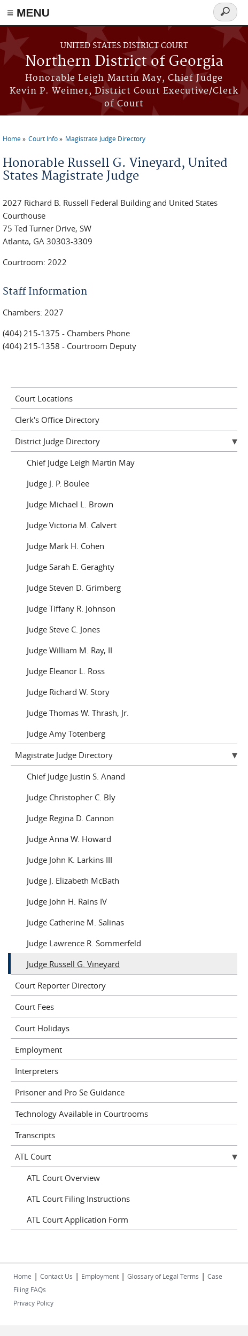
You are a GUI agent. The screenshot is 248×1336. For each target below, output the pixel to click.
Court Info (43, 138)
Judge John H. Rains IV (67, 901)
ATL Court (33, 1156)
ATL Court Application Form (77, 1219)
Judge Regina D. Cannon (70, 818)
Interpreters (36, 1070)
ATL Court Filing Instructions (78, 1198)
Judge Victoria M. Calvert (72, 525)
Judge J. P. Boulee (58, 483)
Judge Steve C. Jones (63, 629)
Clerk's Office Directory (57, 419)
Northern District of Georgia (124, 62)
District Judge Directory (57, 441)
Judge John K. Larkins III (69, 859)
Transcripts (35, 1135)
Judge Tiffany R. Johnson (71, 608)
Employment (38, 1049)
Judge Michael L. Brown (70, 504)
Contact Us (56, 1276)
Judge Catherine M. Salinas (75, 922)
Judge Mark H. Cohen (65, 545)
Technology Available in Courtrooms (81, 1113)
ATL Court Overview (63, 1177)
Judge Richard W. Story (68, 691)
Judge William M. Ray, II (69, 650)
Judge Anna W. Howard (69, 838)
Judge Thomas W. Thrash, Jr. (78, 712)
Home (12, 138)
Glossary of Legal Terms (163, 1276)
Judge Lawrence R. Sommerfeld (84, 943)
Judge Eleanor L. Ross (66, 671)
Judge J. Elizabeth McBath (73, 880)
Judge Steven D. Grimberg (74, 587)
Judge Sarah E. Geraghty (70, 566)
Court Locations (44, 398)
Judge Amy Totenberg (66, 733)
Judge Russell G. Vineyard (73, 964)
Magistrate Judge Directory (105, 138)
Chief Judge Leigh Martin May (81, 462)
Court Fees (34, 1006)
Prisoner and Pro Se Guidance (70, 1092)
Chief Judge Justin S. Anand (76, 776)
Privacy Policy (33, 1303)
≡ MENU (28, 12)
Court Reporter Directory (60, 985)
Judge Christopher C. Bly (71, 797)
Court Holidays (42, 1028)
